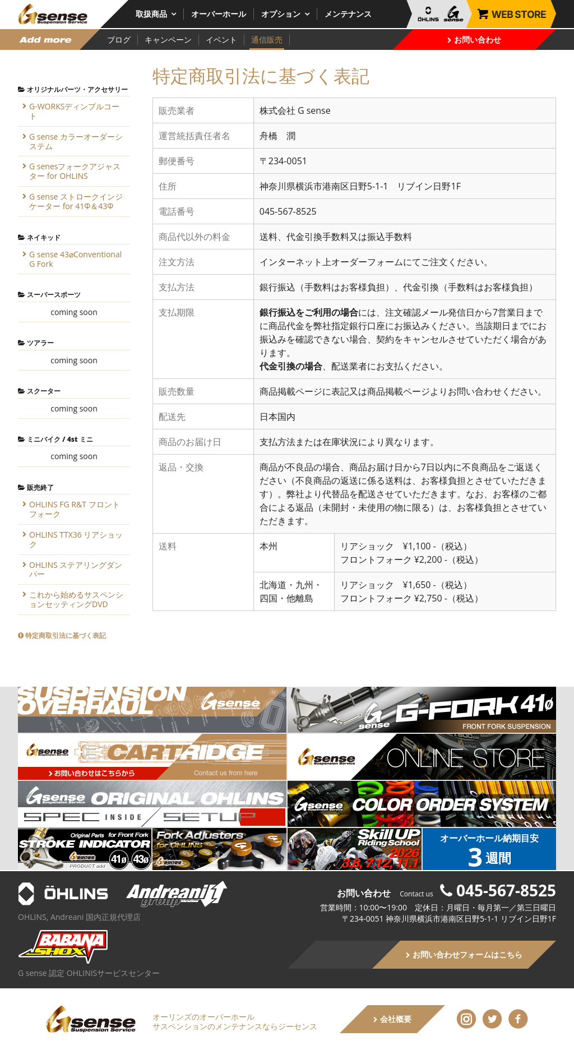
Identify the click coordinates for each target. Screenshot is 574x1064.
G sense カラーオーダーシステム (76, 141)
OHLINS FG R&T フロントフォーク (74, 509)
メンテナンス (348, 13)
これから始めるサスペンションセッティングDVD (76, 599)
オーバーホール (218, 13)
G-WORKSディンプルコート (74, 111)
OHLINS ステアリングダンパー (75, 569)
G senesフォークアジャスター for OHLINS (75, 171)
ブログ (119, 39)
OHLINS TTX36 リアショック (76, 539)
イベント (221, 39)
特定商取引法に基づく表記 (62, 635)
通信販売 (267, 39)
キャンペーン (168, 39)
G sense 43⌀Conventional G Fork (75, 259)
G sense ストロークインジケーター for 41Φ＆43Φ (76, 201)
